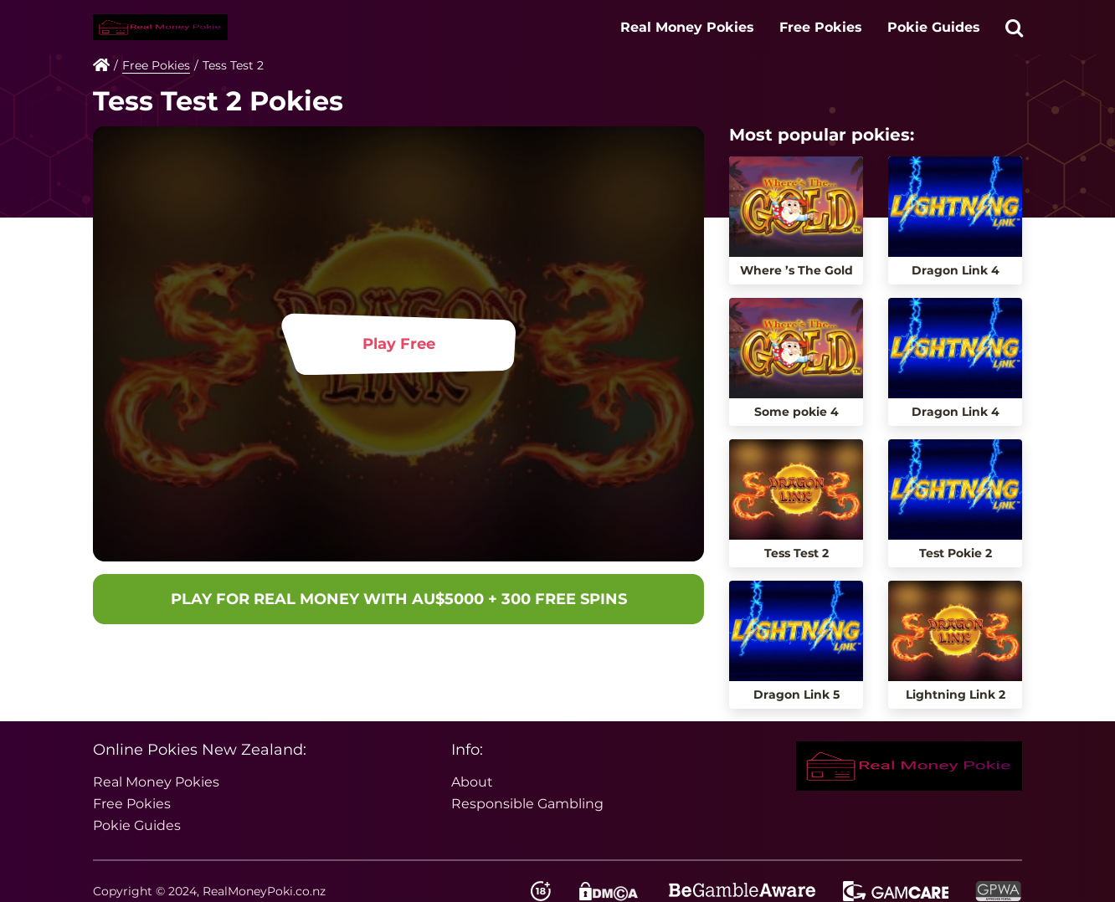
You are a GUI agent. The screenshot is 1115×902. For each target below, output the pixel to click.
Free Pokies (820, 27)
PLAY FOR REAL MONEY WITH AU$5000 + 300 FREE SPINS (399, 599)
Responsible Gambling (527, 804)
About (472, 782)
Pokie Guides (933, 27)
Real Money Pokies (687, 27)
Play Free (398, 344)
